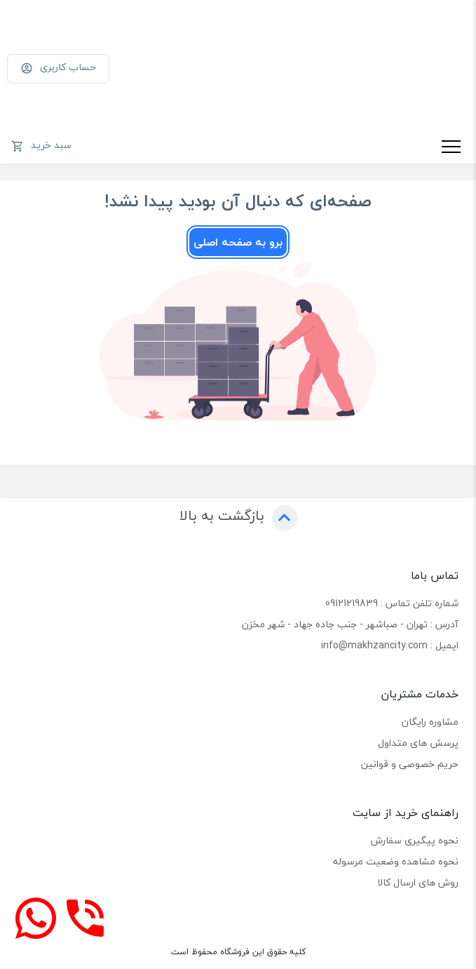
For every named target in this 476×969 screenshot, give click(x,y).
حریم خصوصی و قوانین (409, 764)
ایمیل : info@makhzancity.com (389, 645)
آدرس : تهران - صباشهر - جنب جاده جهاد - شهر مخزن (350, 624)
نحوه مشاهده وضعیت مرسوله (395, 861)
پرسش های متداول (418, 742)
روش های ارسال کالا (417, 882)
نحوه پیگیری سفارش (414, 840)
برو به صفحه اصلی (238, 242)
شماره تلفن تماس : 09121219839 (391, 603)
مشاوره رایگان (430, 721)
